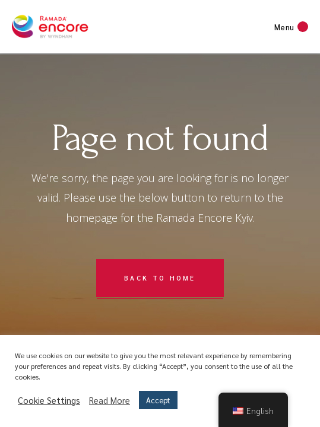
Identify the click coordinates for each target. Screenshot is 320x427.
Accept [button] (158, 400)
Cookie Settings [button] (49, 400)
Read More (109, 400)
